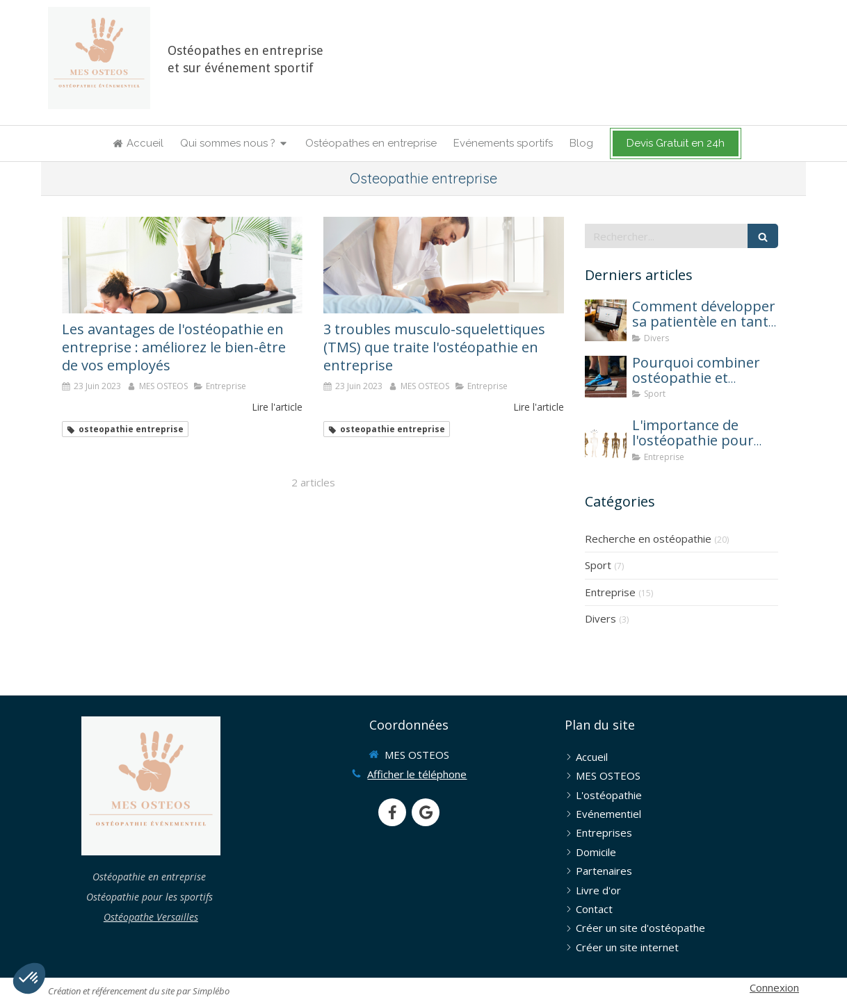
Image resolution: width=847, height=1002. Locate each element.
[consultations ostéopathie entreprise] (182, 265)
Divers (600, 618)
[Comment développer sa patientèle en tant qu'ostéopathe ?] (606, 320)
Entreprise (610, 592)
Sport (598, 565)
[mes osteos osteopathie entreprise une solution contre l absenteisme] (606, 439)
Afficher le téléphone (417, 774)
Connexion (774, 987)
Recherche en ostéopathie (648, 538)
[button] (29, 978)
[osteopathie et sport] (606, 376)
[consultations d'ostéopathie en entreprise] (443, 265)
